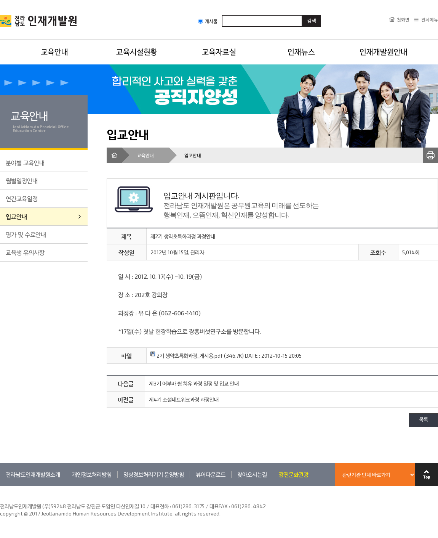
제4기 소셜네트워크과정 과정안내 (184, 399)
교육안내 (54, 51)
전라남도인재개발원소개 (33, 474)
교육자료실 (219, 51)
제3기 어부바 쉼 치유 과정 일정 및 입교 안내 (194, 383)
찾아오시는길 (252, 474)
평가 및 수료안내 (26, 234)
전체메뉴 (429, 19)
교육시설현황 (136, 51)
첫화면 (403, 19)
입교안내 (16, 216)
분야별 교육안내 (25, 162)
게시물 (207, 21)
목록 (423, 420)
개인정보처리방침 (92, 474)
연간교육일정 (22, 198)
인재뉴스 (301, 51)
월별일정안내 (22, 180)
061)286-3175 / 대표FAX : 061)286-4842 (219, 506)
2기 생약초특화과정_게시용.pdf (186, 355)
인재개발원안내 (384, 51)
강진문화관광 (294, 474)
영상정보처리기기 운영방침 (153, 474)
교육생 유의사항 (25, 252)
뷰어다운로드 (210, 474)
